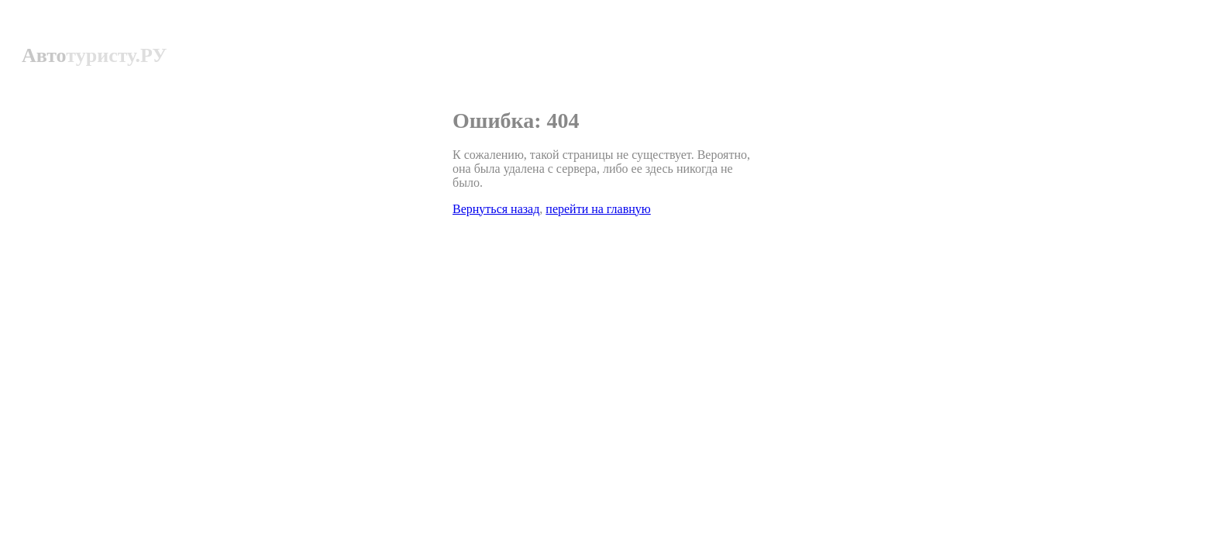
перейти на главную (598, 208)
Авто (94, 55)
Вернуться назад (496, 208)
